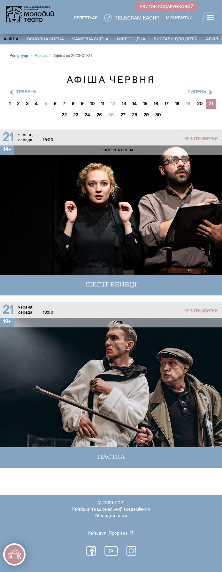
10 (92, 104)
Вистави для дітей (176, 39)
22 (64, 115)
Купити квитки (201, 139)
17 (167, 104)
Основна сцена (45, 39)
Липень (196, 92)
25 (99, 115)
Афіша (11, 39)
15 (145, 104)
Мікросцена (131, 39)
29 (146, 115)
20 (200, 104)
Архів (212, 39)
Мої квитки (179, 18)
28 (134, 115)
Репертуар (19, 56)
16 (156, 104)
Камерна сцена (90, 39)
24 (87, 115)
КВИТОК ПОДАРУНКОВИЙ (167, 7)
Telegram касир (137, 18)
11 (102, 104)
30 (158, 115)
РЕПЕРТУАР (85, 18)
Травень (26, 92)
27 (123, 115)
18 (177, 104)
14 (134, 104)
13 (124, 104)
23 (75, 115)
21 (211, 104)
